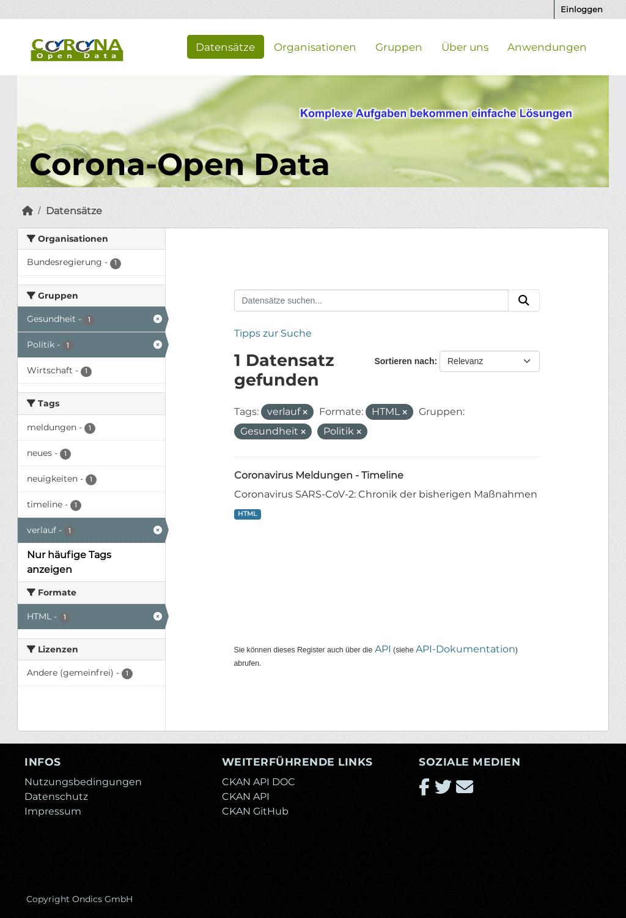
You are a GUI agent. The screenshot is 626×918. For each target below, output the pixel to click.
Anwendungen (547, 46)
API (383, 649)
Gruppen (398, 46)
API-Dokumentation (465, 649)
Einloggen (582, 9)
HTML (247, 514)
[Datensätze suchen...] (371, 300)
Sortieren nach (404, 361)
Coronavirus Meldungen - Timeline (318, 475)
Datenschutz (56, 796)
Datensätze (225, 46)
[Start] (27, 211)
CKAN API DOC (258, 782)
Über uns (464, 46)
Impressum (52, 811)
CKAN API (246, 796)
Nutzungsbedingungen (83, 782)
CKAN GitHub (255, 811)
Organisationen (315, 46)
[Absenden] (524, 300)
